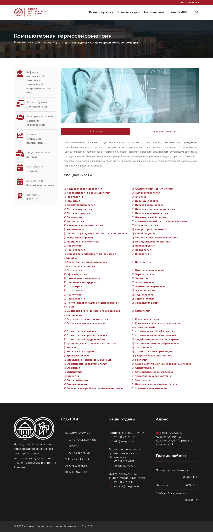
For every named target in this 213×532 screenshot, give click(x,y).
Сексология (141, 310)
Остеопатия (73, 270)
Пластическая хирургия (80, 282)
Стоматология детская (80, 331)
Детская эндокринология (150, 213)
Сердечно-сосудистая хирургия (86, 318)
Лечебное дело (143, 233)
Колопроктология (145, 225)
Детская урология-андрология (153, 209)
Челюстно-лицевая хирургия (152, 375)
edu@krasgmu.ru (124, 441)
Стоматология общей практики (153, 331)
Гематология (73, 196)
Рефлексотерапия (145, 302)
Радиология (73, 294)
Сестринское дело (145, 318)
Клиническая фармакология (83, 225)
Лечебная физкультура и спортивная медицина (95, 233)
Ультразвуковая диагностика (152, 355)
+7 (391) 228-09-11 (124, 461)
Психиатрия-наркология (149, 286)
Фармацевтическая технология (85, 363)
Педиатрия (140, 278)
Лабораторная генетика (149, 229)
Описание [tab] (96, 131)
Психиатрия (73, 286)
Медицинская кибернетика (151, 241)
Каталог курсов (101, 12)
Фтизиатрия (73, 371)
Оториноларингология (148, 270)
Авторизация (190, 2)
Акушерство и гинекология (83, 188)
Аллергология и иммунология (152, 188)
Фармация (72, 367)
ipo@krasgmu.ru (123, 465)
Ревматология (74, 298)
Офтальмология (75, 274)
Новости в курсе (128, 12)
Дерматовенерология (79, 204)
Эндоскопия (141, 380)
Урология (139, 359)
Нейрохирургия (143, 245)
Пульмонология (143, 290)
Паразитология (143, 274)
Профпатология (143, 282)
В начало (20, 42)
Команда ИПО (177, 12)
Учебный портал (78, 459)
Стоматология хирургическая (84, 339)
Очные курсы (79, 452)
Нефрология (141, 249)
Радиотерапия (143, 294)
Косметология (74, 229)
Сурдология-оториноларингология (156, 343)
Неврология (73, 245)
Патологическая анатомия (82, 278)
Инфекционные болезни (149, 217)
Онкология (140, 253)
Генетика (139, 196)
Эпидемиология (75, 384)
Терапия (70, 347)
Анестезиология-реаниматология (87, 192)
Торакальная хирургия (79, 351)
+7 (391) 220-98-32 (125, 436)
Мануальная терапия (78, 237)
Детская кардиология (147, 204)
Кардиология (74, 221)
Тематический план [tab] (164, 131)
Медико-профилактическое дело (155, 237)
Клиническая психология (149, 388)
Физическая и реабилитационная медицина (93, 388)
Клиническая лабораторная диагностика (160, 221)
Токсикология (142, 347)
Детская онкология (78, 209)
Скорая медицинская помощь (84, 323)
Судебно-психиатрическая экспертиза (90, 343)
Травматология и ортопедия (152, 351)
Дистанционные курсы (71, 42)
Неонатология (74, 249)
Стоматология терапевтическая (154, 335)
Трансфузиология (77, 355)
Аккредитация (153, 12)
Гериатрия (72, 200)
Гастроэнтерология (146, 192)
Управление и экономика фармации (88, 359)
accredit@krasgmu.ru (126, 485)
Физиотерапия (143, 367)
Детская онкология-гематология (155, 384)
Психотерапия (74, 290)
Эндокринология (76, 380)
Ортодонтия (141, 261)
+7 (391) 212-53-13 (124, 481)
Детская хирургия (77, 213)
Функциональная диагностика (153, 371)
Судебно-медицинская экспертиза (155, 339)
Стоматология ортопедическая (85, 335)
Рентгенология (143, 298)
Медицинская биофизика (81, 241)
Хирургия (71, 375)
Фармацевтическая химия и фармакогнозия (161, 363)
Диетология (73, 217)
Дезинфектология (145, 200)
